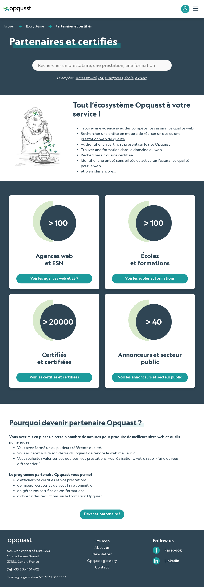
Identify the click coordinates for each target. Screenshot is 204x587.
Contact (102, 567)
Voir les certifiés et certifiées (54, 377)
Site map (102, 540)
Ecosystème (35, 26)
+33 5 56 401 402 (26, 569)
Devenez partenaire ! (102, 514)
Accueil (9, 26)
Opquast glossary (102, 560)
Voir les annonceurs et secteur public (150, 377)
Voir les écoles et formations (150, 278)
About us (102, 547)
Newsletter (102, 554)
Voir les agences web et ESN (54, 278)
